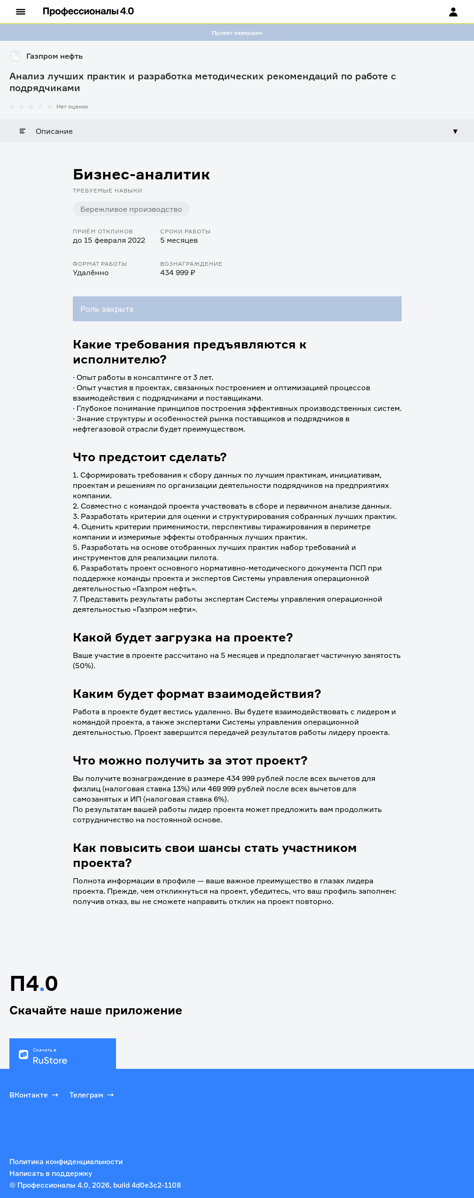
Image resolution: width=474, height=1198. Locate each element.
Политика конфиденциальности (66, 1161)
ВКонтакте (34, 1094)
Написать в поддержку (50, 1173)
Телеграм (93, 1094)
